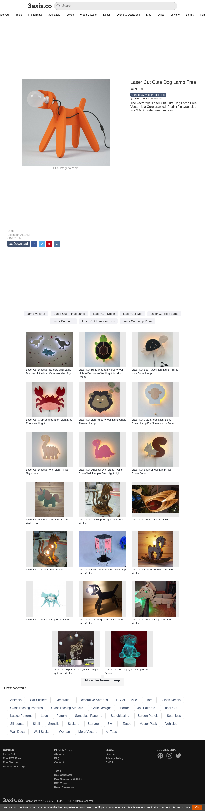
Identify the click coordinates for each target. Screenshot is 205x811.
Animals (16, 700)
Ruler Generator (64, 787)
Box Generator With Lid (68, 779)
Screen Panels (148, 715)
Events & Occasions (128, 14)
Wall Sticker (42, 731)
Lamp (10, 230)
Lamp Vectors (36, 313)
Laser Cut (170, 708)
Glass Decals (171, 700)
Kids (148, 14)
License (110, 754)
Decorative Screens (94, 700)
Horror (124, 708)
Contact (59, 762)
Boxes (70, 14)
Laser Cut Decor (104, 313)
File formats (35, 14)
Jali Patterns (146, 708)
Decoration (63, 700)
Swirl (110, 723)
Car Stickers (38, 700)
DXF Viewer (61, 783)
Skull (36, 723)
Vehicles (171, 723)
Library (190, 14)
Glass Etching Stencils (67, 708)
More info (156, 98)
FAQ (57, 758)
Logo (44, 715)
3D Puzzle (54, 14)
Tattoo (127, 723)
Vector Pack (148, 723)
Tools (19, 14)
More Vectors (87, 731)
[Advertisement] (102, 50)
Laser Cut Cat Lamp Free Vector (44, 569)
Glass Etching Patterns (26, 708)
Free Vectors (11, 762)
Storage (93, 723)
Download (18, 243)
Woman (64, 731)
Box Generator (63, 774)
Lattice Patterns (21, 715)
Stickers (73, 723)
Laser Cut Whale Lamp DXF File (150, 519)
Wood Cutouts (88, 14)
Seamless (174, 715)
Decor (106, 14)
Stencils (53, 723)
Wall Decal (17, 731)
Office (161, 14)
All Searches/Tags (14, 766)
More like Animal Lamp (102, 680)
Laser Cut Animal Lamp (69, 313)
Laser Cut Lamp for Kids (98, 321)
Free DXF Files (12, 758)
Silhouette (17, 723)
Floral (149, 700)
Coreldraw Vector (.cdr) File (148, 94)
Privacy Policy (114, 758)
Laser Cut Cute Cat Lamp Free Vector (48, 619)
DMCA (109, 762)
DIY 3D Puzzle (126, 700)
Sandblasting (120, 715)
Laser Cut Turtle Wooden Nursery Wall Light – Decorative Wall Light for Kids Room (101, 373)
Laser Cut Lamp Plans (137, 321)
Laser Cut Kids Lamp (164, 313)
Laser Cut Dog (132, 313)
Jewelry (175, 14)
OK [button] (197, 807)
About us (59, 754)
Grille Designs (101, 708)
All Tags (111, 731)
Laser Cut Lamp (63, 321)
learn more (183, 807)
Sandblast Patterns (88, 715)
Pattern (61, 715)
